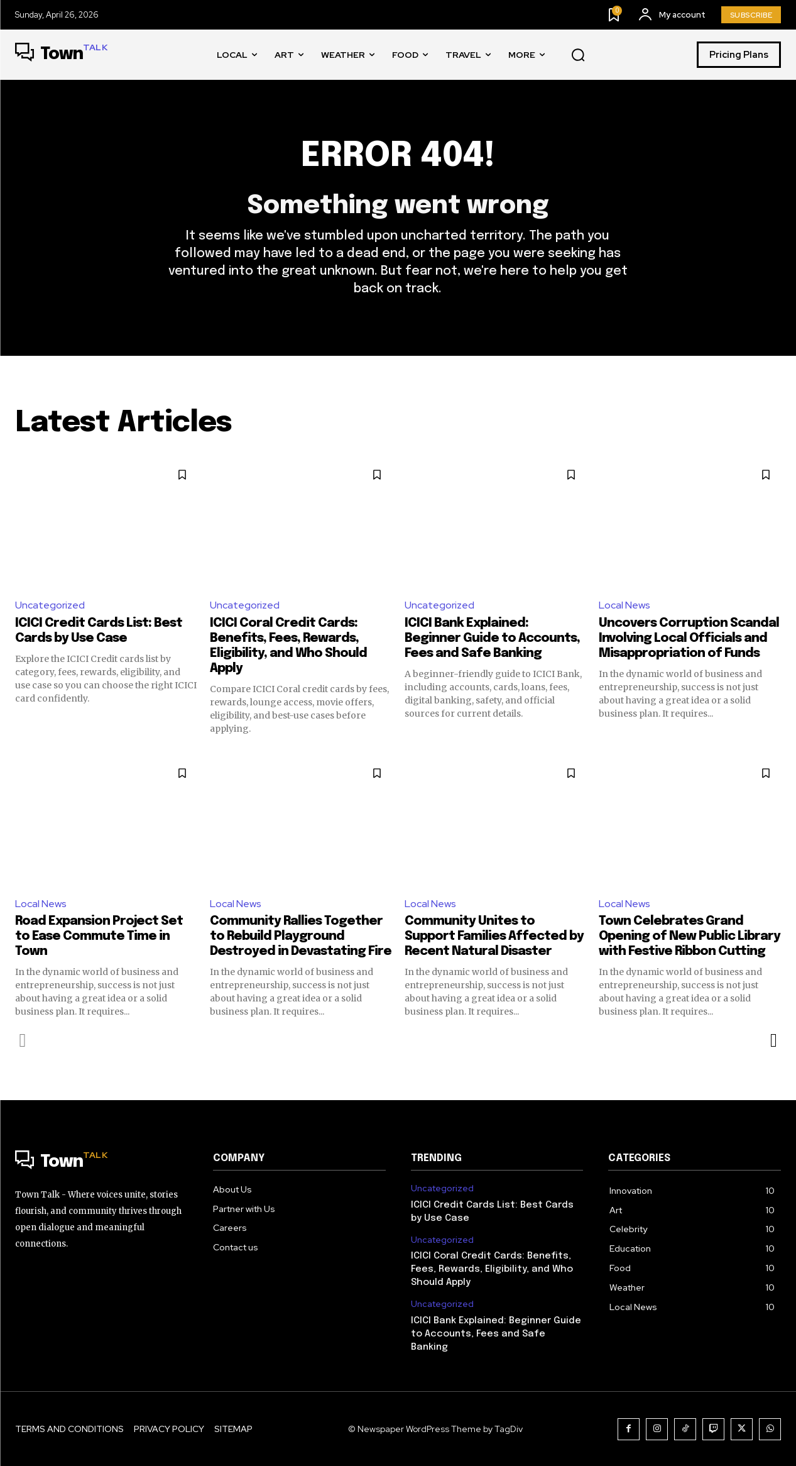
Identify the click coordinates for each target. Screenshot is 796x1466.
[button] (578, 55)
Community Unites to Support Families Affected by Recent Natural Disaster (494, 936)
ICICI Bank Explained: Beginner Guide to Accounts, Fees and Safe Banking (492, 638)
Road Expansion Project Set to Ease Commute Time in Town (99, 936)
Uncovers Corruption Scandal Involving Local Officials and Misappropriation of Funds (689, 638)
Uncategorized (50, 605)
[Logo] (61, 55)
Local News (624, 605)
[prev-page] (23, 1040)
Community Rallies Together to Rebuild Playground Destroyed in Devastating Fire (300, 936)
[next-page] (773, 1040)
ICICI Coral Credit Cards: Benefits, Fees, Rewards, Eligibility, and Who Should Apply (492, 1269)
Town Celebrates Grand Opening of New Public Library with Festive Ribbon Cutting (689, 936)
